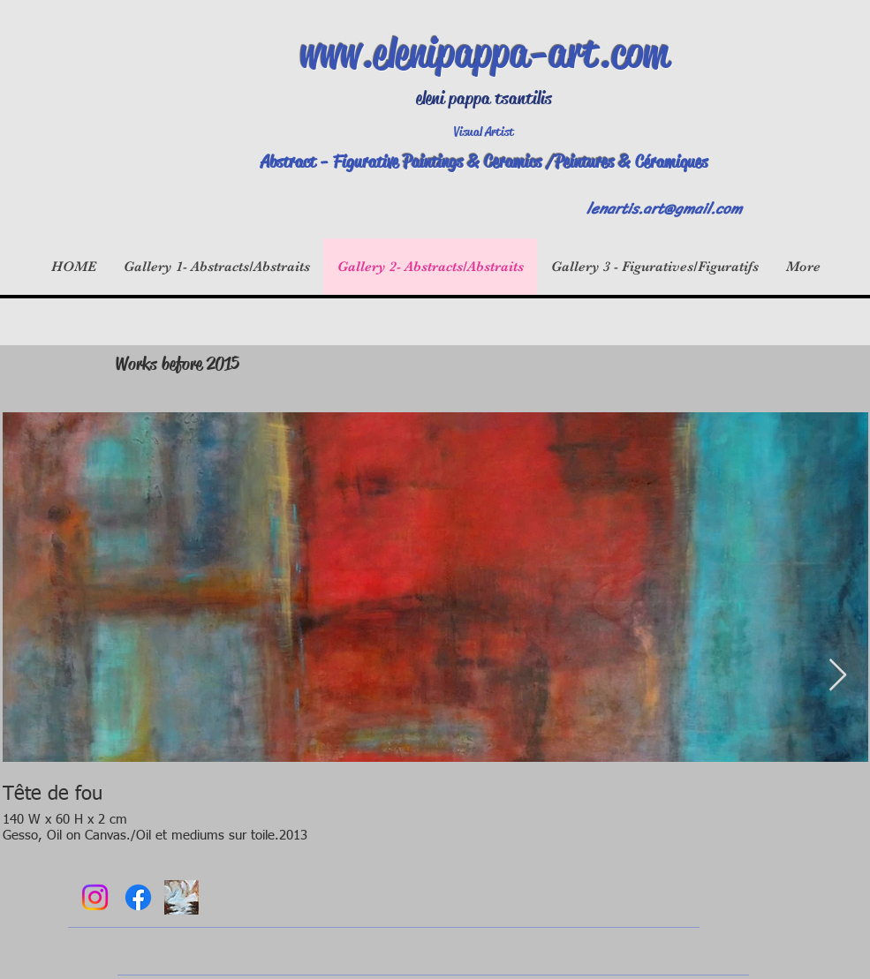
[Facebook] (138, 897)
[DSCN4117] (181, 897)
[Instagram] (95, 897)
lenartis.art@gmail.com (664, 208)
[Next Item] (838, 676)
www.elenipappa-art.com (484, 52)
